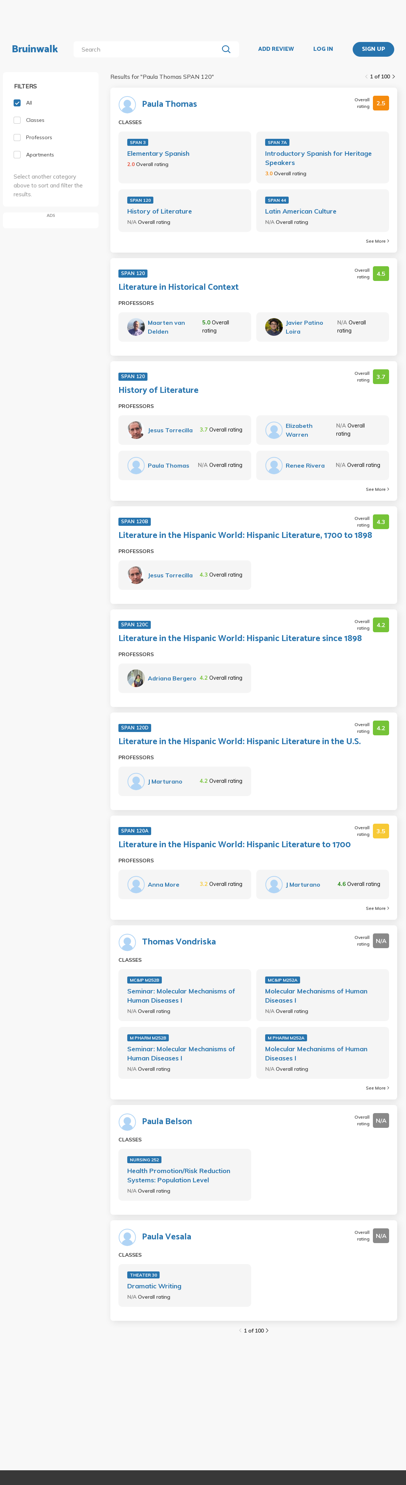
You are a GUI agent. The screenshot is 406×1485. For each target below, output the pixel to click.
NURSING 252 (144, 1159)
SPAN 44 (277, 200)
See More (377, 241)
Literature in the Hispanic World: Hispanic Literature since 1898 (240, 638)
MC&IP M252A (283, 980)
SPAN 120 (140, 200)
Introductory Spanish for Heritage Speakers (318, 158)
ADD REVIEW (276, 49)
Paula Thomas (169, 104)
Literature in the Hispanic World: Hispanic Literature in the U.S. (239, 742)
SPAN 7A (277, 142)
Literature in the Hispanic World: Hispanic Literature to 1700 (234, 845)
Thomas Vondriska (179, 942)
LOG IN (323, 49)
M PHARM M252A (286, 1038)
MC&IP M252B (144, 980)
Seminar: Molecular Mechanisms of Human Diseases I (181, 995)
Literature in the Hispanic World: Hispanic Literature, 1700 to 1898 (245, 535)
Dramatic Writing (154, 1286)
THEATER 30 (143, 1275)
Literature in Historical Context (178, 287)
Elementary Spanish (158, 153)
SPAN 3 (138, 142)
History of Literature (159, 211)
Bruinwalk (35, 49)
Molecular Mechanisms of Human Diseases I (316, 995)
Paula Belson (167, 1122)
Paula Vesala (166, 1237)
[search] (148, 49)
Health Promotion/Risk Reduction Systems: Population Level (178, 1175)
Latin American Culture (300, 211)
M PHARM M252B (148, 1038)
